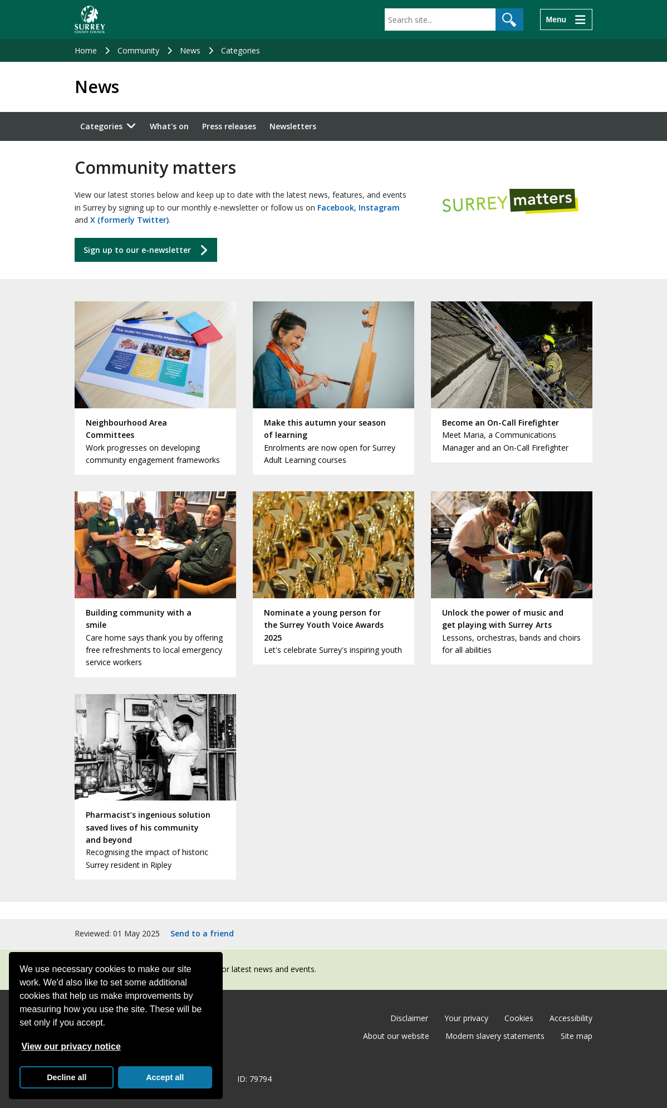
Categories (240, 50)
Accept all (165, 1077)
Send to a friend (202, 933)
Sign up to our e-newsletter (137, 250)
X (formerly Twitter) (129, 219)
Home (86, 50)
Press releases (229, 126)
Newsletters (292, 126)
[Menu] (566, 19)
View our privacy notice (70, 1046)
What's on (169, 126)
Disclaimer (409, 1018)
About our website (396, 1036)
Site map (576, 1036)
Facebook (335, 207)
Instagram (379, 207)
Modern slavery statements (495, 1036)
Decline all (66, 1077)
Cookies (518, 1018)
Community (138, 50)
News (190, 50)
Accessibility (571, 1018)
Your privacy (466, 1018)
